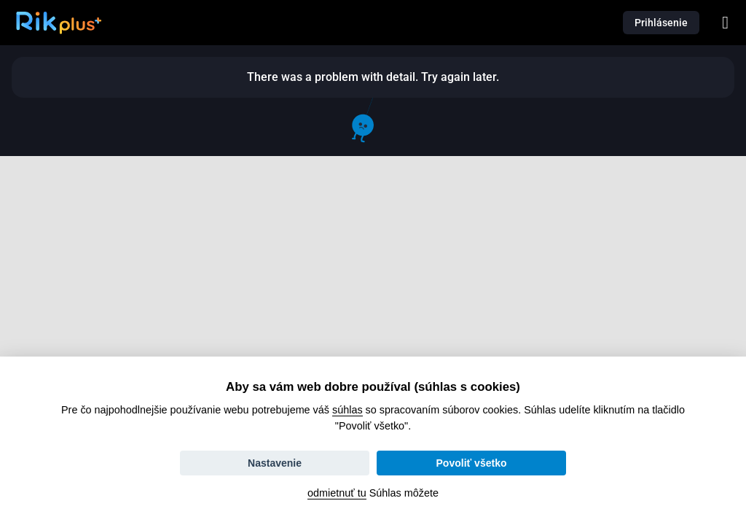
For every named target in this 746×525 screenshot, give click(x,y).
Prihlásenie (661, 22)
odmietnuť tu (336, 493)
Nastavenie (275, 463)
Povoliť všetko (471, 463)
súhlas (347, 410)
